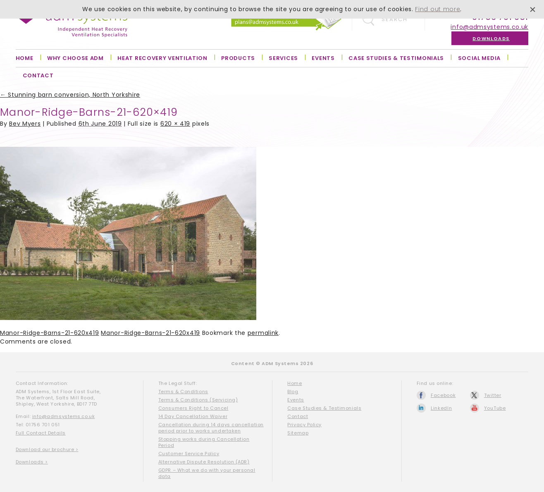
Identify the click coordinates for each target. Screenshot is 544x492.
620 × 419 (175, 123)
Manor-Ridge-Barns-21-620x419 (49, 333)
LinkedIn (441, 408)
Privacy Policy (304, 424)
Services (283, 58)
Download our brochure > (47, 449)
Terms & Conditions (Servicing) (198, 399)
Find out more (437, 9)
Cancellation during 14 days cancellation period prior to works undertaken (211, 427)
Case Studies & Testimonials (396, 58)
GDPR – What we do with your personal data (206, 473)
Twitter (492, 395)
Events (323, 58)
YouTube (495, 408)
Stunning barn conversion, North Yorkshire (70, 95)
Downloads (491, 38)
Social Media (479, 58)
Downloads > (32, 462)
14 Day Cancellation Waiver (192, 416)
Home (24, 58)
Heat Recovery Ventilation (162, 58)
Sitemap (297, 433)
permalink (263, 333)
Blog (292, 391)
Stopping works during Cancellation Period (204, 442)
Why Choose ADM (75, 58)
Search (395, 19)
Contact (38, 75)
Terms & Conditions (183, 391)
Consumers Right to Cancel (193, 408)
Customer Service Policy (189, 453)
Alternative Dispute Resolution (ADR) (204, 462)
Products (238, 58)
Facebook (443, 395)
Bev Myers (25, 123)
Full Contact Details (41, 433)
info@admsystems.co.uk (489, 27)
